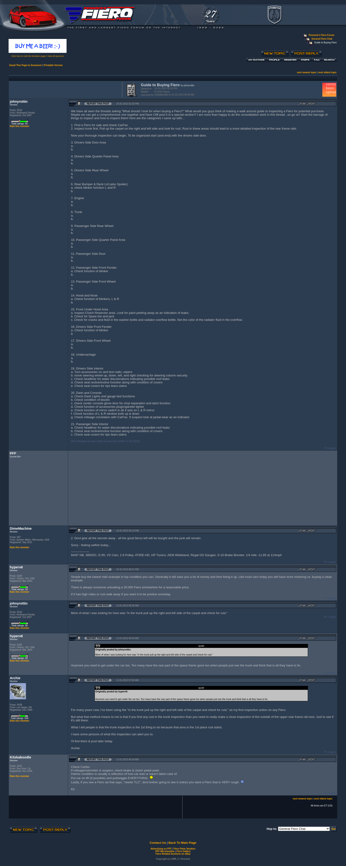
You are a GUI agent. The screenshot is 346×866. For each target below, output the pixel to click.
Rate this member (19, 126)
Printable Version (53, 65)
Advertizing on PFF (161, 848)
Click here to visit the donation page (28, 56)
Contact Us (158, 842)
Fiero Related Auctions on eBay (173, 854)
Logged (332, 448)
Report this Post (98, 103)
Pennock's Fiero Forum (321, 35)
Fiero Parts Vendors (184, 848)
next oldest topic (327, 72)
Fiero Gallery (183, 851)
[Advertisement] (64, 89)
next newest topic (306, 72)
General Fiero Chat (321, 39)
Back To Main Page (182, 842)
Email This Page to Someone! (25, 65)
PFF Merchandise (165, 851)
